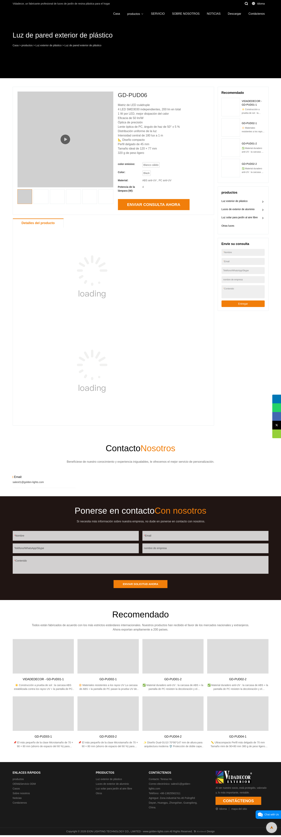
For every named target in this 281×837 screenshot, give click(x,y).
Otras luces (227, 225)
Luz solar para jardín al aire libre (239, 217)
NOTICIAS (214, 13)
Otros (99, 795)
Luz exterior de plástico (49, 45)
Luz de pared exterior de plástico (83, 45)
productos (133, 13)
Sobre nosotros (21, 795)
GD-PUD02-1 (249, 123)
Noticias (17, 799)
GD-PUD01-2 (249, 143)
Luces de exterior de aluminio (238, 209)
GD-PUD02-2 (249, 163)
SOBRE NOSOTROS (186, 13)
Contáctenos (257, 13)
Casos (16, 790)
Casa (116, 13)
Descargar (234, 13)
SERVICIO (158, 13)
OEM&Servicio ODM (24, 785)
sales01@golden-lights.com (28, 482)
